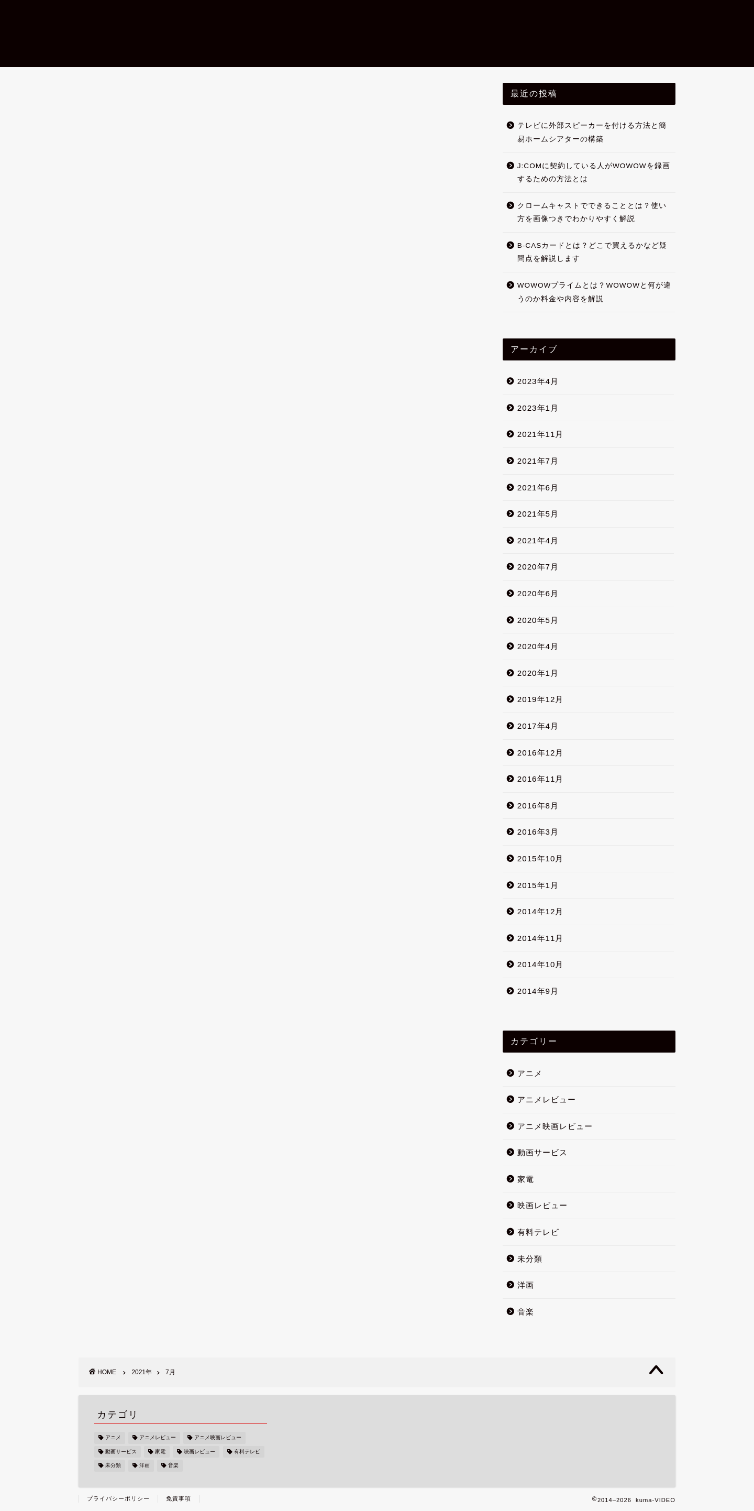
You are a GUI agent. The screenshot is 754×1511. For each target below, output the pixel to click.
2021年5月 (538, 513)
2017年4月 (538, 725)
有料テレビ (538, 1232)
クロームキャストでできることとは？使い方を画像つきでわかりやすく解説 (592, 212)
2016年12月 (540, 752)
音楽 (525, 1311)
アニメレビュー (546, 1099)
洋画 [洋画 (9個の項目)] (144, 1466)
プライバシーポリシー (118, 1498)
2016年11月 (540, 778)
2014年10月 (540, 964)
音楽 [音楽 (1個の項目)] (173, 1466)
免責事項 (178, 1498)
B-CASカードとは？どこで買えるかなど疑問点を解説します (592, 252)
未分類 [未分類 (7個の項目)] (113, 1466)
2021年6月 (538, 487)
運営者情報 (608, 16)
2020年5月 (538, 620)
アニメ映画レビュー (523, 16)
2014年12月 (540, 911)
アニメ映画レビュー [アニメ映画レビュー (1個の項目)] (217, 1438)
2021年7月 (538, 460)
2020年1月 (538, 673)
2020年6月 (538, 593)
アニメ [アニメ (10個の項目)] (113, 1438)
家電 (525, 1179)
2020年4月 (538, 646)
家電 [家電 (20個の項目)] (160, 1451)
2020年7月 (538, 567)
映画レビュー (434, 16)
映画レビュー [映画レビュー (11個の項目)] (199, 1451)
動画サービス (542, 1152)
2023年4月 (538, 381)
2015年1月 (538, 885)
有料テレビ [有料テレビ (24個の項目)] (247, 1451)
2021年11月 (540, 434)
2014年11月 (540, 938)
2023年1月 (538, 407)
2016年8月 (538, 805)
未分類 (529, 1258)
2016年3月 (538, 831)
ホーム (370, 16)
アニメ (529, 1073)
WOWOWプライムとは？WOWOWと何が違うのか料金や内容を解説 (594, 292)
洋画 (525, 1284)
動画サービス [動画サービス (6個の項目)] (121, 1451)
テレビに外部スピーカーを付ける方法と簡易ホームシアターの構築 (592, 132)
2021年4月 (538, 540)
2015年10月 (540, 858)
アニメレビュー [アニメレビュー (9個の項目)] (157, 1438)
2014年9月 (538, 991)
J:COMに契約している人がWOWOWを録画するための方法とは (593, 172)
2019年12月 (540, 699)
